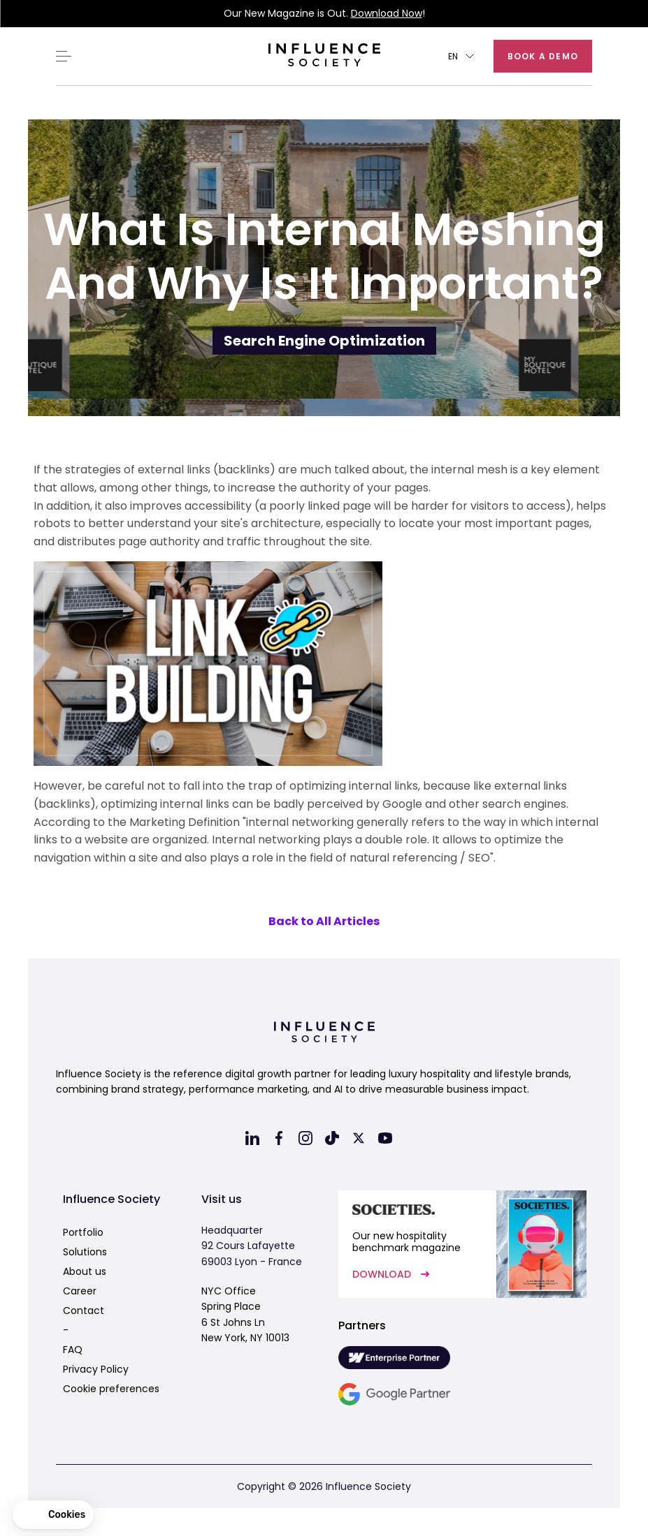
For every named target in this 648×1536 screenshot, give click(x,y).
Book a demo (542, 56)
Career (79, 1291)
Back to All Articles (324, 921)
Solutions (85, 1252)
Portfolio (83, 1232)
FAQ (72, 1350)
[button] (461, 56)
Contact (83, 1310)
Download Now (386, 13)
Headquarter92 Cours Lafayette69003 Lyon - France (251, 1246)
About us (84, 1271)
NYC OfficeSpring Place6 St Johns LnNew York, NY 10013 (245, 1314)
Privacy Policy (96, 1369)
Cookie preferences (111, 1389)
